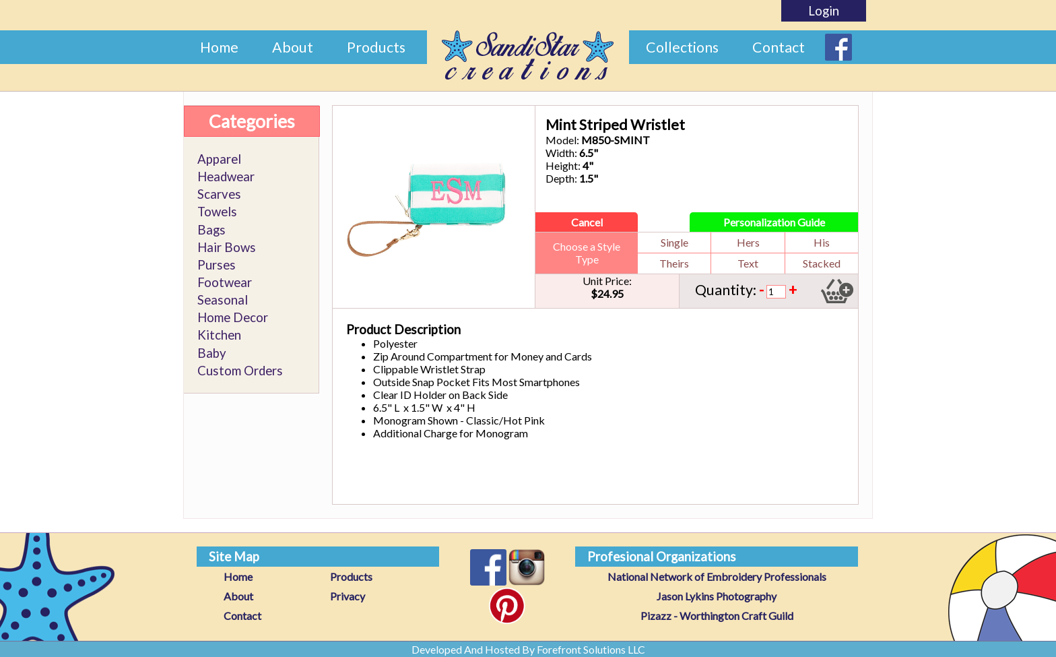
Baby (211, 353)
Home (219, 47)
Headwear (226, 176)
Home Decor (232, 317)
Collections (682, 47)
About (292, 47)
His (822, 242)
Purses (216, 264)
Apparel (219, 159)
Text (747, 263)
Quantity (724, 290)
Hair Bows (226, 247)
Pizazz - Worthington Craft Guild (716, 615)
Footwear (224, 282)
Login (823, 10)
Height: (563, 165)
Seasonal (222, 299)
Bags (211, 229)
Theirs (674, 263)
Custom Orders (240, 370)
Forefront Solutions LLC (591, 649)
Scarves (219, 194)
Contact (778, 47)
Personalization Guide (774, 222)
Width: (561, 152)
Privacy (347, 596)
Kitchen (219, 334)
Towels (217, 211)
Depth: (561, 178)
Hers (748, 242)
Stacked (821, 263)
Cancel (587, 222)
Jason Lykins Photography (717, 596)
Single (674, 242)
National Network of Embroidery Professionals (716, 576)
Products (376, 47)
